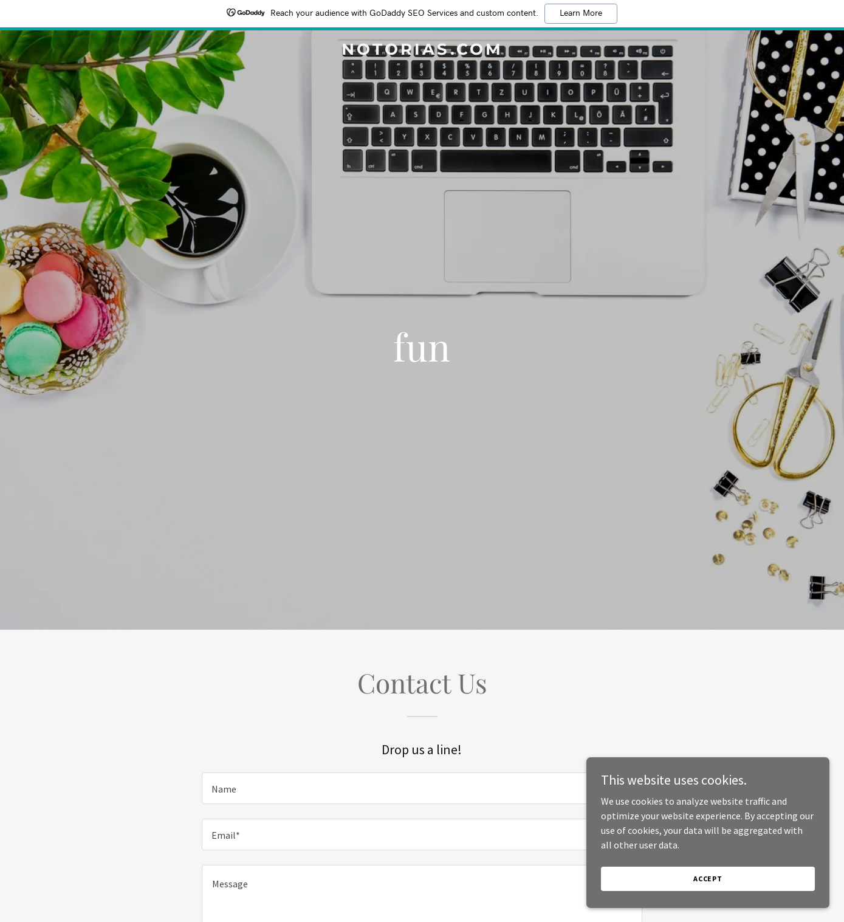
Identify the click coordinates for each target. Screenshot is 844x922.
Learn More (581, 13)
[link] (422, 51)
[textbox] (422, 788)
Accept (707, 887)
